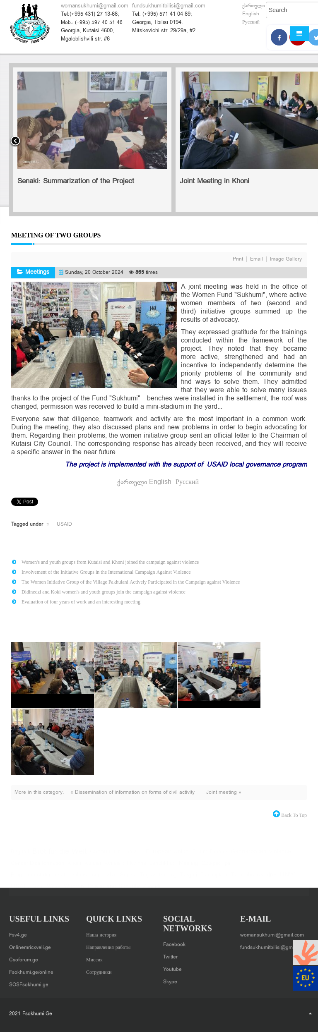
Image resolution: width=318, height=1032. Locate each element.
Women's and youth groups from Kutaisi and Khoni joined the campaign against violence (110, 562)
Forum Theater (209, 856)
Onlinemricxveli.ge (30, 945)
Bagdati (20, 856)
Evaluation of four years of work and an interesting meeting (81, 601)
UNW (287, 879)
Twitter (170, 954)
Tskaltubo (242, 879)
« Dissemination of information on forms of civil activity (133, 792)
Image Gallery (286, 259)
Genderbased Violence (261, 856)
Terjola (148, 879)
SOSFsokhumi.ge (28, 982)
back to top (293, 815)
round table (103, 879)
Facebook (174, 942)
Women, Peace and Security (102, 891)
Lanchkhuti (162, 867)
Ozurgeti (211, 867)
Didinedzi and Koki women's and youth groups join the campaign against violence (104, 591)
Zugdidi (151, 891)
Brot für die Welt (59, 856)
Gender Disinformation (37, 867)
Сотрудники (99, 969)
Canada (100, 856)
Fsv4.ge (18, 932)
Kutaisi (92, 867)
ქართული (253, 6)
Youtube (172, 967)
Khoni (74, 867)
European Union (167, 856)
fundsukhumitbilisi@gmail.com (168, 6)
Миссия (94, 957)
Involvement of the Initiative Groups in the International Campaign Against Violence (106, 572)
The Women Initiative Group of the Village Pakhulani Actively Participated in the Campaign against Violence (131, 581)
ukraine (267, 879)
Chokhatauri (128, 856)
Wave (53, 891)
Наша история (101, 932)
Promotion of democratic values (49, 879)
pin (228, 867)
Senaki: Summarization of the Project (75, 181)
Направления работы (108, 945)
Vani (38, 891)
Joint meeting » (223, 792)
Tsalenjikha (213, 879)
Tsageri (188, 879)
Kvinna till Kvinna (125, 867)
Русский (251, 22)
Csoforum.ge (23, 957)
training (167, 879)
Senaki (128, 879)
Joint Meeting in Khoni (214, 181)
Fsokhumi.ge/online (31, 969)
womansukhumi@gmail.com (94, 6)
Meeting (188, 867)
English (250, 14)
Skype (170, 979)
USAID (64, 524)
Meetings (37, 272)
